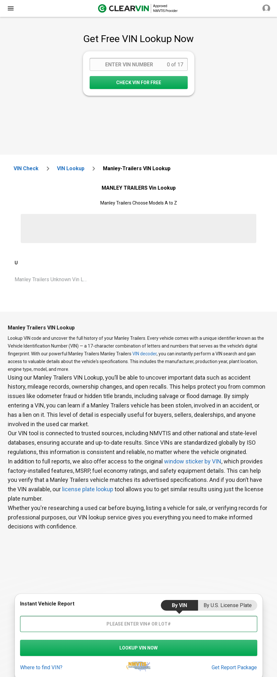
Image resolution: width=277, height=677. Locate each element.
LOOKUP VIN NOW (138, 647)
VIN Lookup (70, 168)
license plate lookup (87, 489)
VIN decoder (144, 353)
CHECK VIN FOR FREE (138, 82)
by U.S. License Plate (228, 605)
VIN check (26, 168)
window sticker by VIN (192, 461)
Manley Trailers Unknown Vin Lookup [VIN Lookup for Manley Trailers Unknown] (53, 279)
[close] (10, 8)
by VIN (179, 605)
